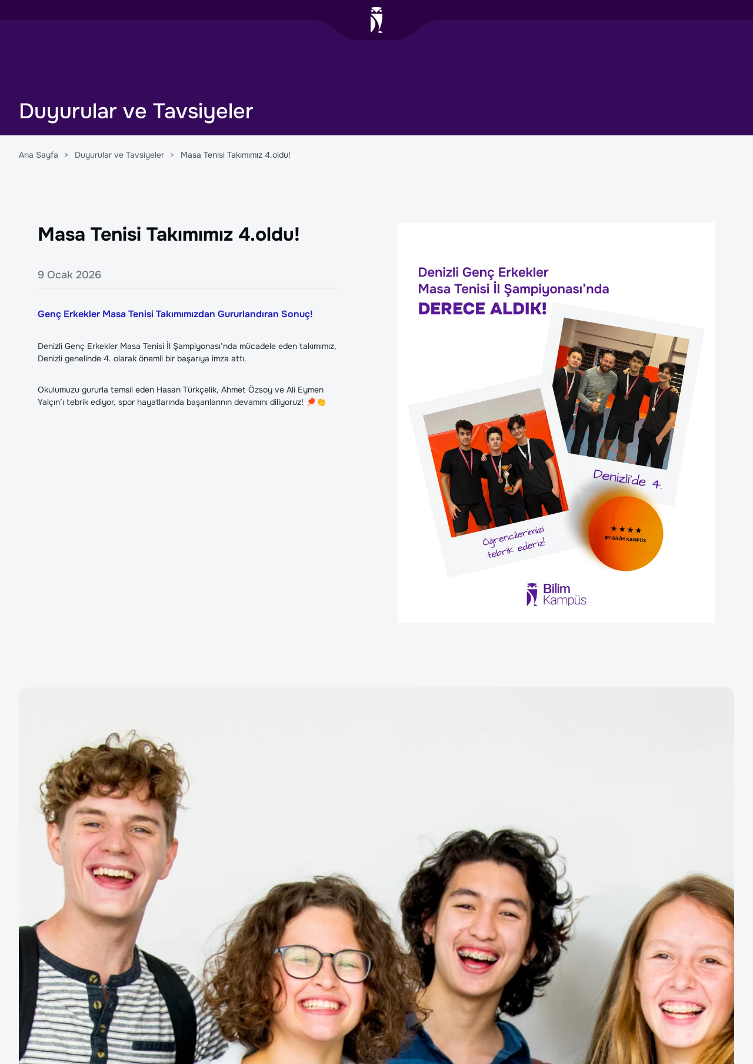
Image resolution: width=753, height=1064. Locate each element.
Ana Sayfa (38, 154)
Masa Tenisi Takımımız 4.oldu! (236, 154)
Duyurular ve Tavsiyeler (119, 154)
